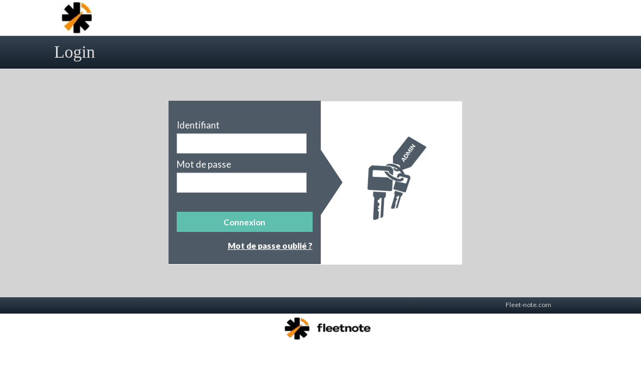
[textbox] (242, 143)
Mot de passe (204, 164)
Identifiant (198, 125)
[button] (245, 222)
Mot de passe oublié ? (270, 245)
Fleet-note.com (528, 305)
